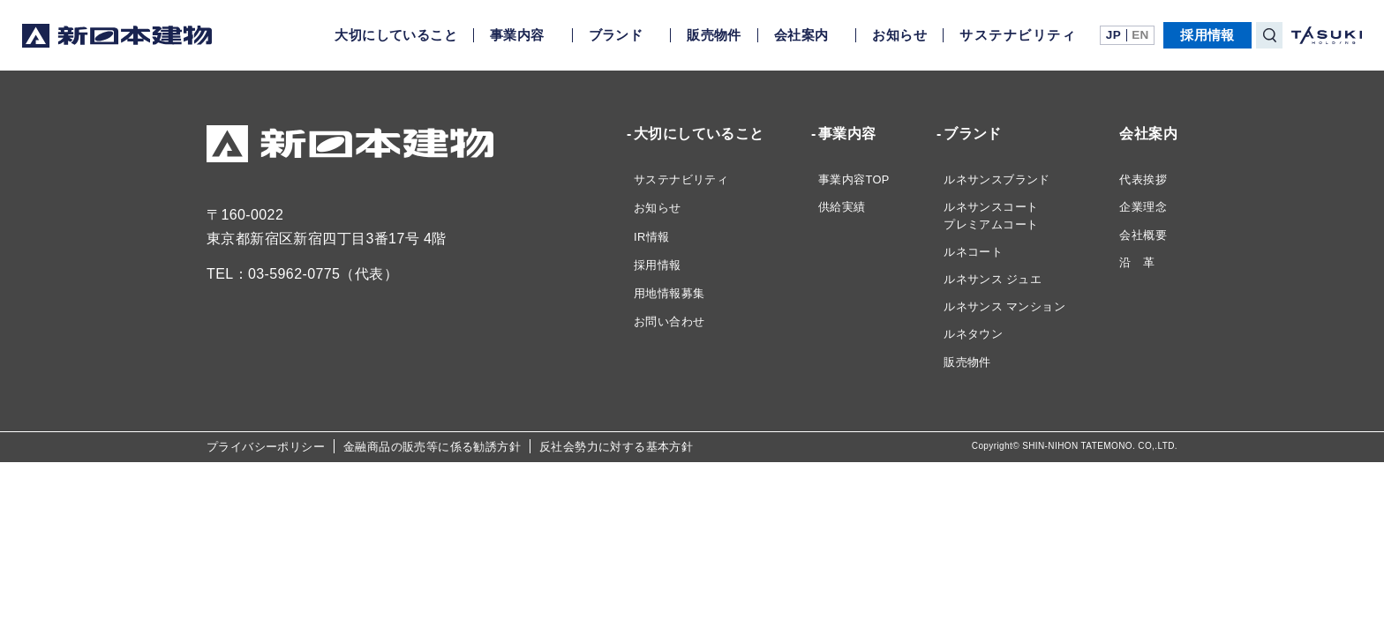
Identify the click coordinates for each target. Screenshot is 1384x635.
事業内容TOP (854, 179)
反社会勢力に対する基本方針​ (616, 446)
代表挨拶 (1143, 179)
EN (1140, 35)
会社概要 (1143, 235)
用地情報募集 (669, 293)
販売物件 (714, 34)
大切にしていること (396, 34)
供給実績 (842, 206)
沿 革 (1137, 262)
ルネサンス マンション (1004, 306)
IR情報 (651, 236)
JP (1113, 35)
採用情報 (1207, 34)
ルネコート (973, 251)
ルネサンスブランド (997, 179)
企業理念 (1143, 206)
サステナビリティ (1017, 34)
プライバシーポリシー (266, 446)
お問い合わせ (669, 321)
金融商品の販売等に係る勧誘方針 (432, 446)
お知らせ (899, 34)
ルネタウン (973, 333)
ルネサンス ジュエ (993, 279)
